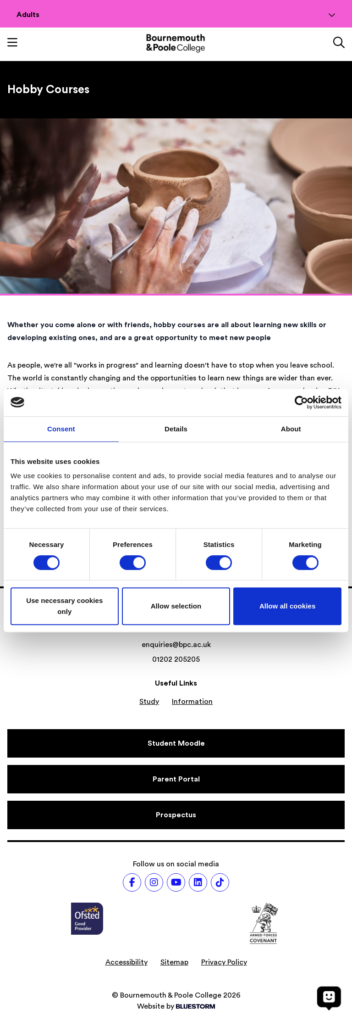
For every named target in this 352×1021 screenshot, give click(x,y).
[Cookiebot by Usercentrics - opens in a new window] (301, 402)
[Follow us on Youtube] (176, 882)
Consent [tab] (61, 429)
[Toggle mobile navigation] (12, 43)
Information (192, 701)
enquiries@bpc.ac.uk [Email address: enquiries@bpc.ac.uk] (176, 644)
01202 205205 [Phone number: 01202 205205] (176, 659)
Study (149, 701)
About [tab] (291, 429)
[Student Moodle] (176, 743)
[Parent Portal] (176, 779)
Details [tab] (176, 429)
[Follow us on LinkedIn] (198, 882)
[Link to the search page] (339, 43)
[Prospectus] (176, 815)
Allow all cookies (287, 606)
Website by (176, 1006)
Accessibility (126, 962)
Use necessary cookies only (64, 606)
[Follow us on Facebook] (132, 882)
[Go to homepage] (175, 43)
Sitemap (174, 962)
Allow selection (176, 606)
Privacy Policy (224, 962)
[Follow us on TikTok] (220, 882)
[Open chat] (329, 998)
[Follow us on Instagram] (154, 882)
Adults (176, 14)
